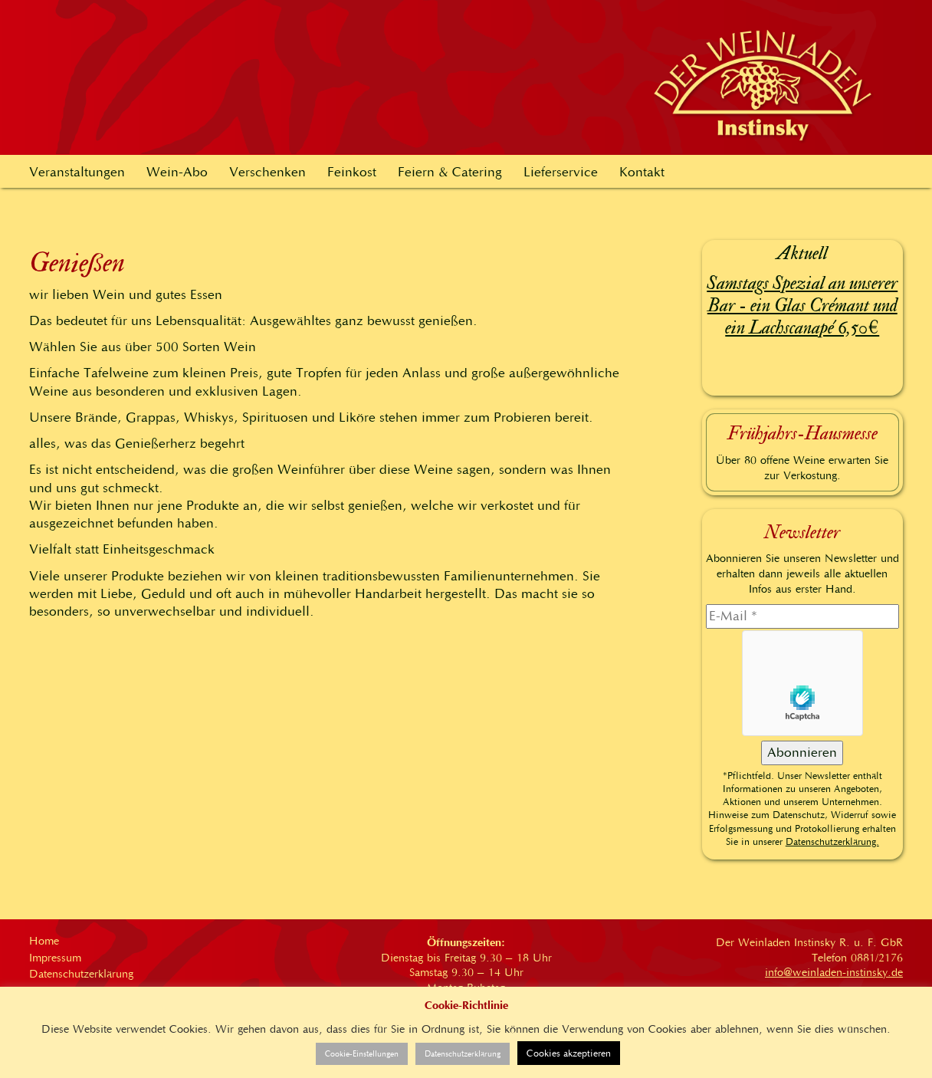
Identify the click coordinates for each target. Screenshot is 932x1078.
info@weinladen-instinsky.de (834, 972)
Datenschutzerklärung (81, 974)
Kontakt (642, 172)
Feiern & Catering (450, 172)
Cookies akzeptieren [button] (569, 1053)
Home (44, 941)
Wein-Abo (177, 172)
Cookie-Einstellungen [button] (362, 1054)
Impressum (55, 958)
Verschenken (267, 172)
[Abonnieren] (802, 753)
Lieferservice (560, 172)
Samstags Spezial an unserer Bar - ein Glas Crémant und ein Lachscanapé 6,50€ (802, 305)
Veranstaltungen (77, 172)
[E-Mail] (803, 616)
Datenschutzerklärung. (832, 841)
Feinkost (351, 172)
